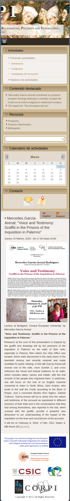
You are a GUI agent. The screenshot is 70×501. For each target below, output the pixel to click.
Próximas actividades (22, 58)
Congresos (17, 68)
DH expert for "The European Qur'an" (28, 105)
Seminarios (17, 63)
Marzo (35, 157)
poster (24, 426)
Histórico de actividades (24, 79)
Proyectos (13, 121)
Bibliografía (14, 128)
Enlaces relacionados (19, 124)
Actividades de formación (24, 74)
